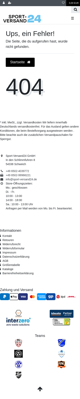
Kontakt (7, 235)
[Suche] (75, 9)
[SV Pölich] (18, 353)
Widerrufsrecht (11, 244)
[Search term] (35, 9)
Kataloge (7, 269)
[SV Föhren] (18, 374)
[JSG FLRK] (61, 364)
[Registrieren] (10, 3)
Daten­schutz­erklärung (15, 256)
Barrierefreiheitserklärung (17, 273)
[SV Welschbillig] (62, 353)
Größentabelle (11, 265)
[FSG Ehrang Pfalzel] (18, 342)
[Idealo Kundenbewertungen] (61, 313)
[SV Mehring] (19, 364)
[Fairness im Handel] (18, 313)
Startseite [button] (20, 62)
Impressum (9, 252)
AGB (5, 260)
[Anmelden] (3, 3)
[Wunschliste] (63, 3)
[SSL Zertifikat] (61, 321)
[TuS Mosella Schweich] (62, 342)
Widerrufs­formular (13, 248)
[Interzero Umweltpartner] (18, 321)
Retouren (8, 240)
